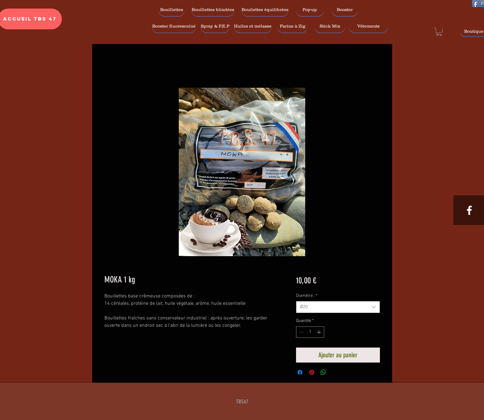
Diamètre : (306, 295)
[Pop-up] (310, 10)
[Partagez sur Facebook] (300, 372)
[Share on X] (335, 372)
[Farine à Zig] (292, 26)
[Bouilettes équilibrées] (265, 10)
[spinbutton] (310, 332)
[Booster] (345, 10)
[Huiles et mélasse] (253, 26)
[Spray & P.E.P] (215, 26)
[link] (439, 32)
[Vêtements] (368, 26)
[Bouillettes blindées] (213, 10)
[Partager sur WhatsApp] (323, 372)
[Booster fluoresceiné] (174, 26)
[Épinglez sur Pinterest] (311, 372)
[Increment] (319, 332)
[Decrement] (301, 332)
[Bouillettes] (172, 10)
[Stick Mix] (330, 26)
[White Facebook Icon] (469, 210)
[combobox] (338, 307)
